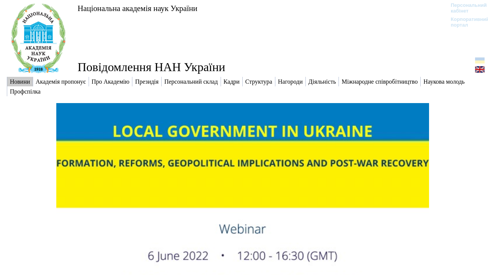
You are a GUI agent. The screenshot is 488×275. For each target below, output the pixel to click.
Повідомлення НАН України (151, 67)
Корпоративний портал (465, 22)
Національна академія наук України (137, 8)
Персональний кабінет (465, 8)
